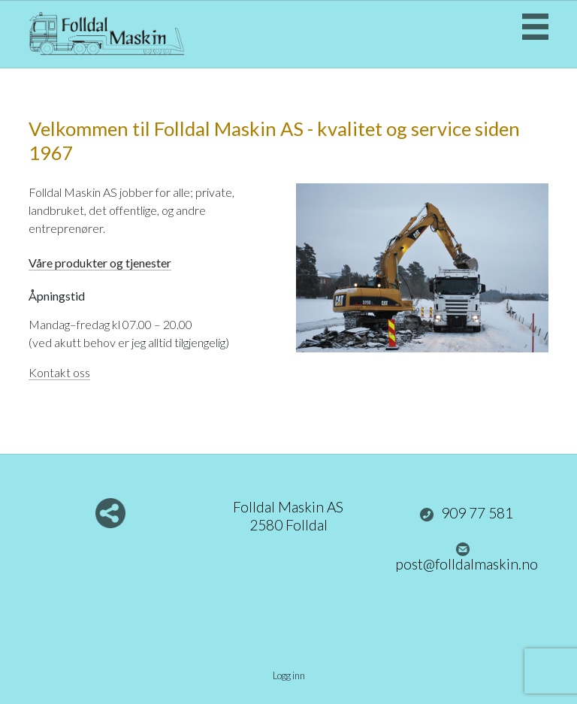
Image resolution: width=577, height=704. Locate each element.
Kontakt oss (59, 372)
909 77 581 (466, 513)
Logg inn (289, 675)
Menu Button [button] (535, 27)
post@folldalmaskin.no (466, 557)
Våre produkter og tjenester (100, 262)
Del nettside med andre (110, 513)
